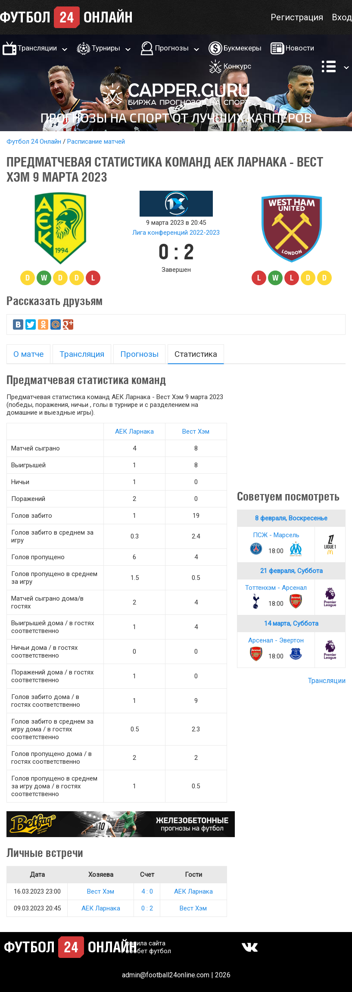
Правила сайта (143, 943)
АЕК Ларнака (134, 431)
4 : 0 (147, 891)
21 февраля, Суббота (291, 571)
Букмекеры (243, 48)
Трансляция (81, 354)
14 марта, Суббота (291, 623)
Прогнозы (172, 48)
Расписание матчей (96, 141)
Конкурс (237, 66)
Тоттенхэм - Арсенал (276, 588)
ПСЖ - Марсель (276, 535)
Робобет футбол (146, 951)
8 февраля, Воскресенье (291, 518)
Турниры (106, 48)
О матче (28, 354)
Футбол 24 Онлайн (33, 141)
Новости (300, 48)
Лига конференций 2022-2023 (176, 232)
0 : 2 (147, 908)
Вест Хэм (195, 431)
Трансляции (37, 48)
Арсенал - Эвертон (276, 640)
